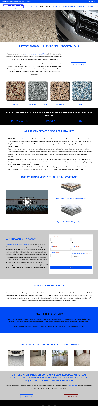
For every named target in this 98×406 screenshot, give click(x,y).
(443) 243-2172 (28, 1)
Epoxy (78, 120)
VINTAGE (82, 105)
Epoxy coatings (20, 139)
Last (73, 242)
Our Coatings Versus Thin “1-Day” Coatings (49, 177)
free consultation (47, 326)
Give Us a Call (27, 396)
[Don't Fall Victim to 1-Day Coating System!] (27, 202)
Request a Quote (78, 64)
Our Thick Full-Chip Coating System (71, 222)
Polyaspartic (19, 120)
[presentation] (61, 261)
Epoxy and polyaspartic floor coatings (17, 244)
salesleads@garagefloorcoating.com (13, 1)
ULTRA (15, 105)
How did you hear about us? (81, 253)
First (51, 242)
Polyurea (49, 120)
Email (53, 246)
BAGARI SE (60, 105)
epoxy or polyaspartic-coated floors (36, 54)
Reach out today (72, 385)
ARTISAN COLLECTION (38, 105)
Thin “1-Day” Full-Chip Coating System (71, 198)
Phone (75, 246)
